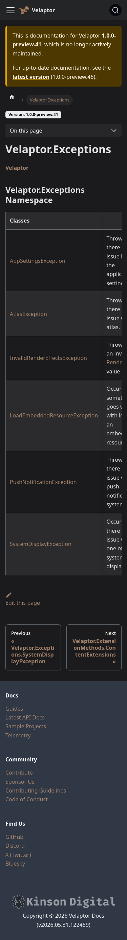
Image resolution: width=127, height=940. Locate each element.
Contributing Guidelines (35, 790)
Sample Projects (25, 726)
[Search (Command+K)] (115, 10)
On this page (26, 130)
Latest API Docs (25, 717)
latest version (31, 77)
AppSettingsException (37, 261)
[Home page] (11, 96)
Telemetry (17, 735)
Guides (14, 708)
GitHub (14, 837)
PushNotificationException (43, 482)
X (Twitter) (18, 854)
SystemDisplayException (40, 544)
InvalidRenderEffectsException (48, 358)
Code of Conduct (26, 799)
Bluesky (15, 863)
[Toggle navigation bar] (10, 10)
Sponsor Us (20, 781)
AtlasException (28, 314)
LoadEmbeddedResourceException (54, 415)
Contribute (19, 772)
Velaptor (16, 167)
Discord (15, 845)
